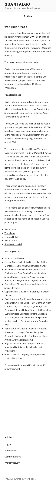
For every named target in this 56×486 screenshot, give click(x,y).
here (36, 62)
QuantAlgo (17, 4)
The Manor (9, 233)
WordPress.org (12, 462)
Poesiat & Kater (42, 153)
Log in (7, 444)
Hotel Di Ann (10, 240)
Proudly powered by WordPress (20, 479)
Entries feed (10, 450)
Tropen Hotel (11, 237)
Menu (28, 16)
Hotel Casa (10, 229)
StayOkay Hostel (13, 244)
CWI (6, 102)
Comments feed (12, 456)
